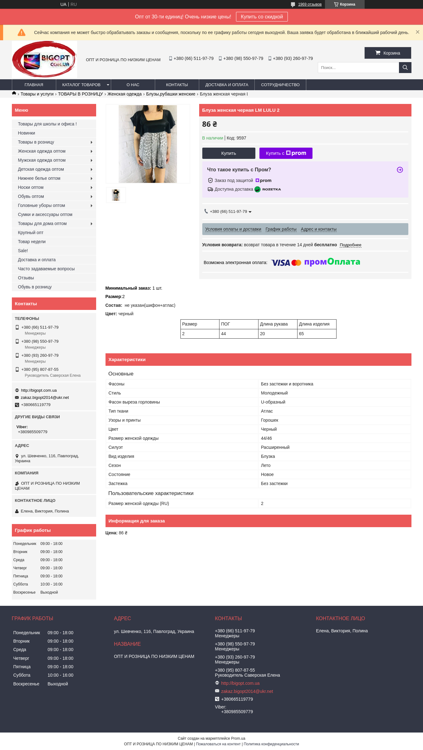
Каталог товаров (81, 84)
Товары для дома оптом (42, 223)
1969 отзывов (310, 4)
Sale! (23, 250)
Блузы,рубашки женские (170, 93)
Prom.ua (238, 738)
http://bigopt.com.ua (39, 390)
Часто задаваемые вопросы (46, 268)
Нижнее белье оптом (39, 178)
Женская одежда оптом (42, 151)
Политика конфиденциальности (271, 744)
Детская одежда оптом (41, 169)
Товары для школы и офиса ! (47, 123)
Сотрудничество (280, 84)
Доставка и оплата (226, 84)
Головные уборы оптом (41, 205)
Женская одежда (124, 93)
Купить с (286, 153)
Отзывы (26, 277)
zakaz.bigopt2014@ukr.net (45, 397)
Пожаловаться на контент (218, 744)
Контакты (177, 84)
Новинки (26, 132)
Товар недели (32, 241)
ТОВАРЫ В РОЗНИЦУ (80, 93)
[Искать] (405, 67)
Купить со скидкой (262, 16)
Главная (34, 84)
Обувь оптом (31, 196)
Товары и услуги (37, 93)
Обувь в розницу (35, 286)
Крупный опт (31, 232)
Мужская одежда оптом (42, 160)
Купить (228, 153)
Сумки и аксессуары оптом (45, 214)
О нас (133, 84)
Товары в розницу (36, 142)
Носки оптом (31, 187)
